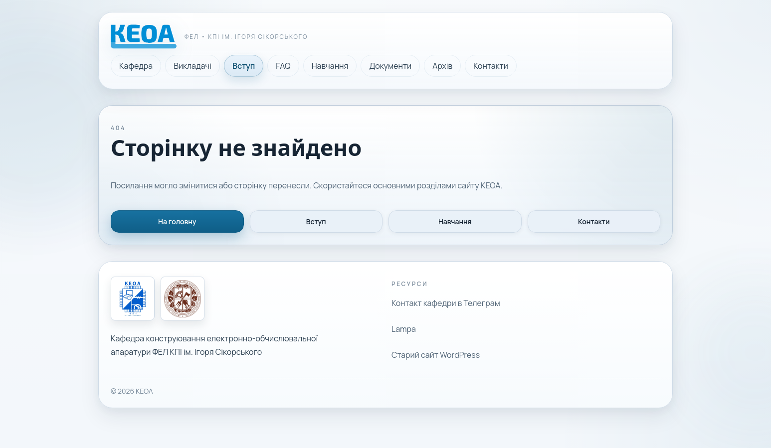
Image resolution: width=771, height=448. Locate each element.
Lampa (403, 328)
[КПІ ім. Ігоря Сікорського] (182, 298)
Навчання (330, 65)
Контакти (490, 65)
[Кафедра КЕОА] (133, 298)
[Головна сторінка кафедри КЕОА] (209, 36)
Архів (442, 65)
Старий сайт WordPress (435, 354)
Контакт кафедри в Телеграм (445, 303)
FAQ (283, 65)
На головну (177, 221)
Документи (390, 65)
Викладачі (192, 65)
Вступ (243, 65)
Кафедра (136, 65)
